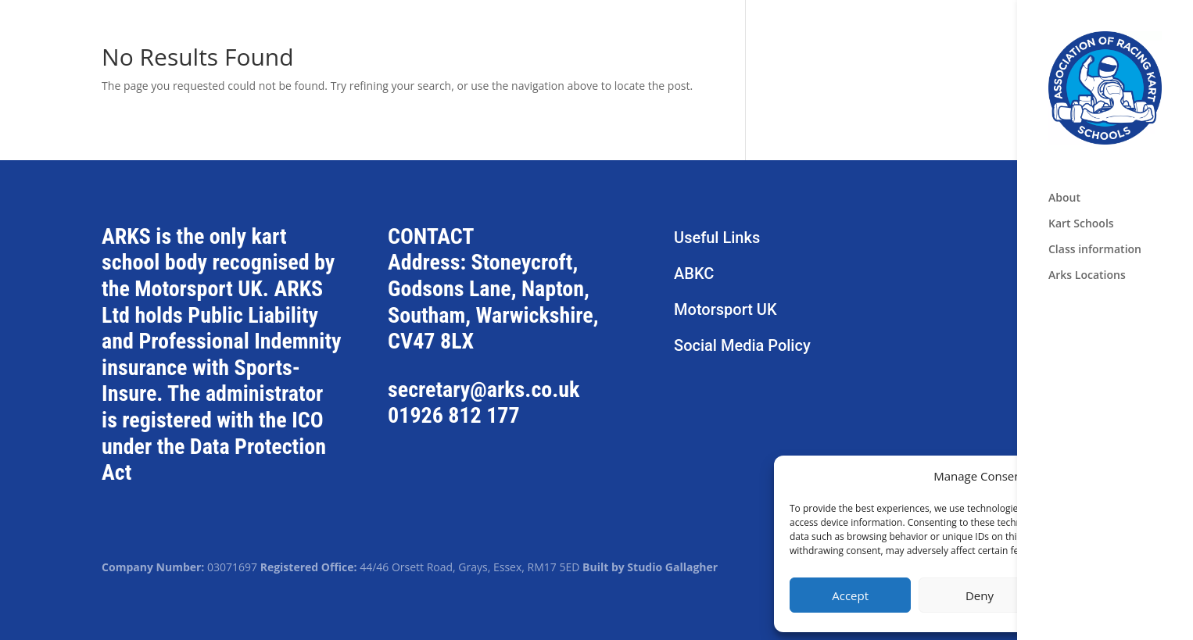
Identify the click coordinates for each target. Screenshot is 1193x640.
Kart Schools (1081, 224)
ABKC (694, 273)
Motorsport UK (725, 309)
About (1064, 198)
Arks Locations (1087, 276)
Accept (850, 595)
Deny (980, 595)
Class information (1094, 250)
